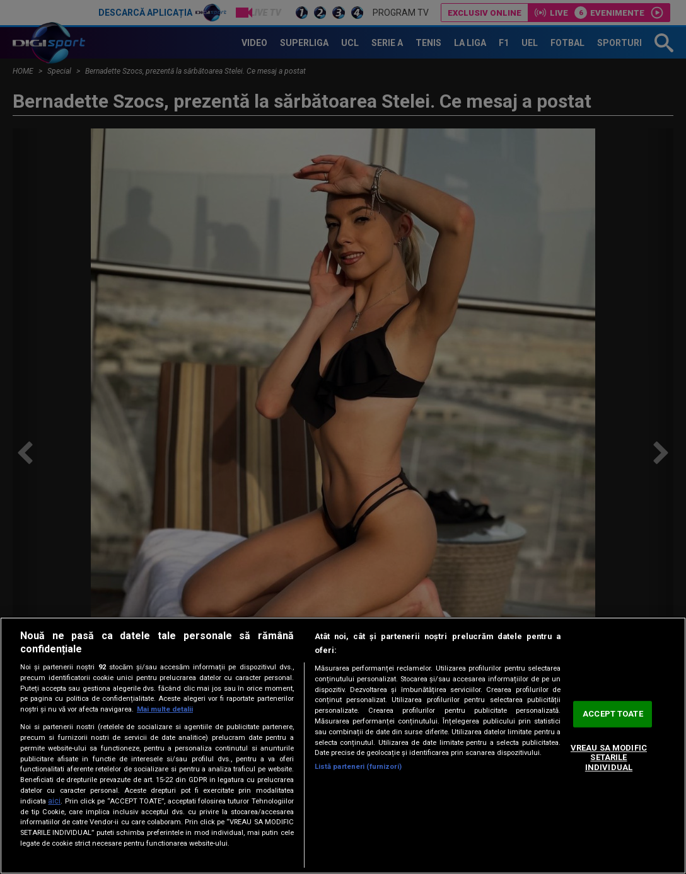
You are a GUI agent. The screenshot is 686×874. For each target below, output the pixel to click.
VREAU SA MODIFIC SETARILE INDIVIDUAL (609, 757)
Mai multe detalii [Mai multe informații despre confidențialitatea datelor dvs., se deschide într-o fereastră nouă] (165, 709)
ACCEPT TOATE (613, 714)
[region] (343, 745)
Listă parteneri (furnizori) (358, 767)
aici (54, 801)
